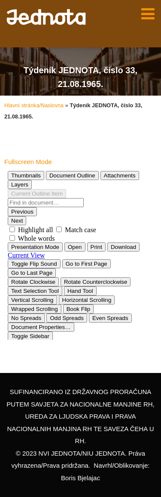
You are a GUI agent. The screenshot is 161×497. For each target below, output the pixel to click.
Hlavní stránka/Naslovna (34, 105)
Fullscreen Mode (28, 161)
